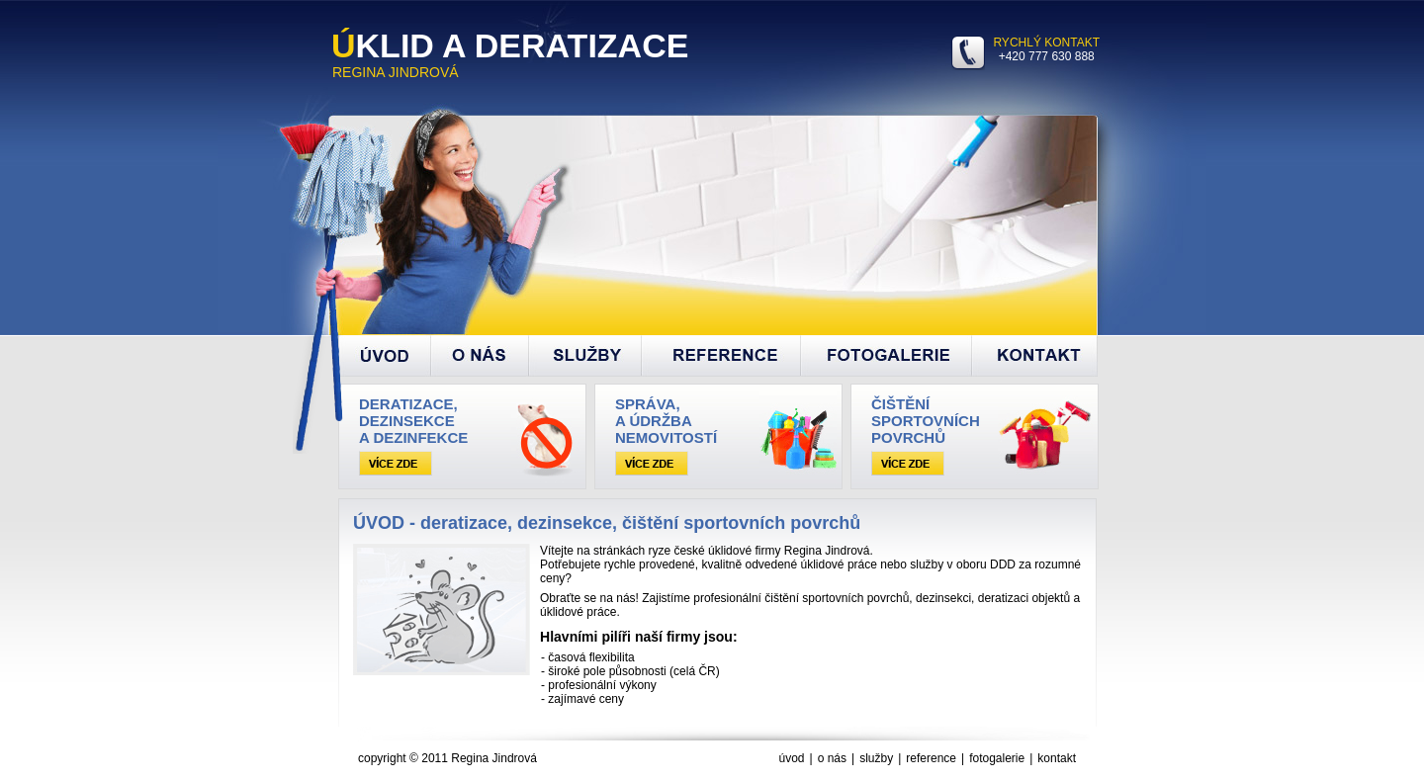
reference (931, 758)
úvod (792, 758)
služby (876, 758)
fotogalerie (996, 758)
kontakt (1056, 758)
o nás (832, 758)
